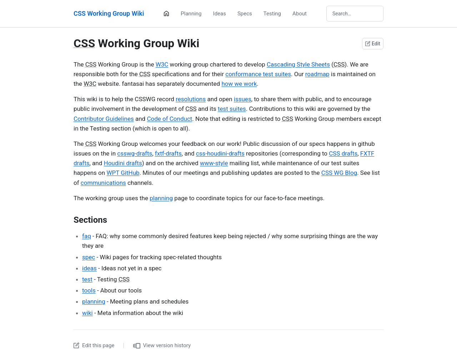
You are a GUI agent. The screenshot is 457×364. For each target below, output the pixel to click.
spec (88, 257)
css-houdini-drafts (220, 153)
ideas (89, 268)
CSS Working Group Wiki (109, 13)
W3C (162, 64)
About (299, 13)
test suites (232, 108)
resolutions (191, 99)
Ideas (219, 13)
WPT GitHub (122, 172)
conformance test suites (258, 74)
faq (86, 236)
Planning (191, 13)
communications (103, 182)
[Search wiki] (354, 13)
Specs (244, 13)
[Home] (166, 13)
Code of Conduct (169, 118)
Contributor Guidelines (104, 118)
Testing (272, 13)
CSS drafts (343, 153)
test (87, 279)
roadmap (317, 74)
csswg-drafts (134, 153)
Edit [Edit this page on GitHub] (372, 43)
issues (242, 99)
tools (89, 290)
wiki (87, 312)
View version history (162, 345)
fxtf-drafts (168, 153)
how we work (239, 83)
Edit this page (94, 345)
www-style (214, 163)
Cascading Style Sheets (298, 64)
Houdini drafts (123, 163)
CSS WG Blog (339, 172)
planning (161, 198)
